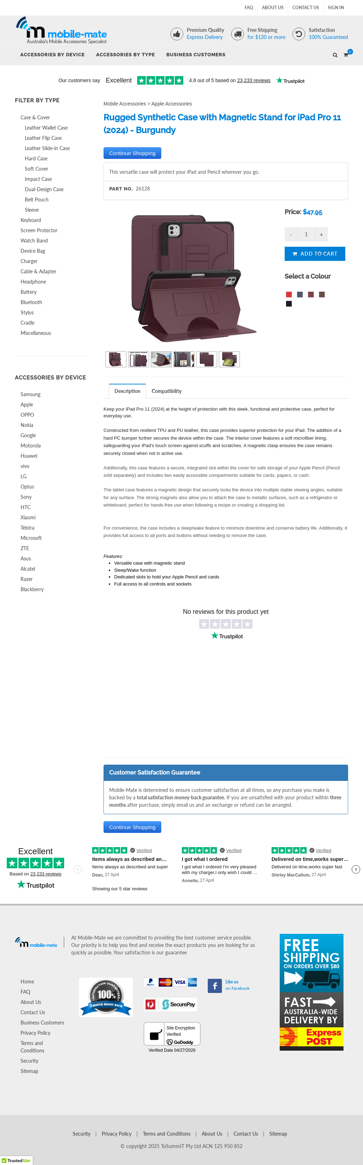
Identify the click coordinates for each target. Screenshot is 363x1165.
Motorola (31, 445)
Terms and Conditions (32, 1046)
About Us (273, 7)
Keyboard (31, 220)
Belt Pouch (37, 199)
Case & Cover (35, 117)
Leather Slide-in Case (47, 148)
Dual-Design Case (44, 189)
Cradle (27, 323)
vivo (25, 466)
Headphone (33, 282)
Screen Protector (39, 230)
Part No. (121, 189)
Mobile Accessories (125, 104)
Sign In (336, 7)
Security (29, 1061)
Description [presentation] (127, 391)
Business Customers (42, 1023)
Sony (26, 497)
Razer (27, 579)
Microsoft (31, 538)
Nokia (27, 425)
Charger (29, 261)
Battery (29, 292)
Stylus (27, 312)
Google (28, 435)
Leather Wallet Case (46, 128)
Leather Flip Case (43, 138)
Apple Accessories (171, 104)
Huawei (29, 456)
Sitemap (29, 1071)
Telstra (27, 528)
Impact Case (38, 179)
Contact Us (305, 7)
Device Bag (33, 251)
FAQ (249, 7)
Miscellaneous (36, 333)
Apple (27, 404)
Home (27, 981)
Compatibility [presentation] (167, 391)
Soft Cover (36, 169)
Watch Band (34, 241)
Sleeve (32, 210)
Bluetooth (31, 302)
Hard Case (36, 158)
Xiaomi (28, 517)
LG (24, 476)
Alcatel (28, 569)
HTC (25, 507)
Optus (27, 487)
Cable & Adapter (38, 271)
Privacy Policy (35, 1033)
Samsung (30, 394)
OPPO (27, 415)
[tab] (127, 391)
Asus (26, 558)
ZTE (25, 548)
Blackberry (32, 589)
